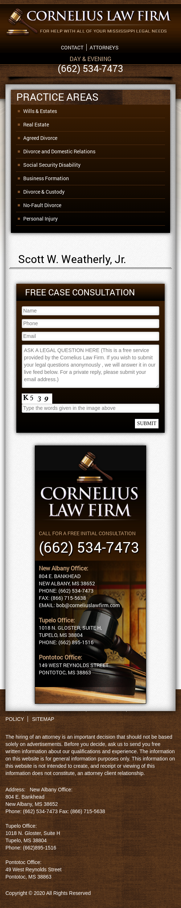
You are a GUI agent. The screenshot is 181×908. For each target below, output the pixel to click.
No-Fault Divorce (42, 205)
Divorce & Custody (44, 191)
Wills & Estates (40, 111)
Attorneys (104, 47)
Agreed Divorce (40, 137)
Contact (72, 47)
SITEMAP (43, 719)
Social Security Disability (52, 164)
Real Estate (36, 124)
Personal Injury (40, 218)
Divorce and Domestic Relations (59, 151)
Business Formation (46, 178)
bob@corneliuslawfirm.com (88, 605)
